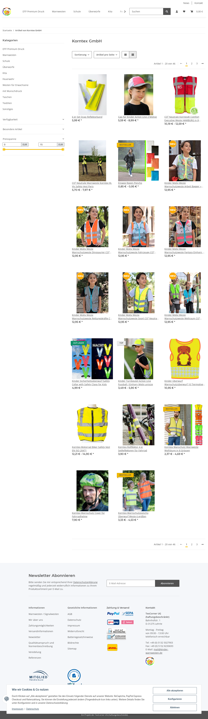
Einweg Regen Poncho (130, 183)
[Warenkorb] (196, 11)
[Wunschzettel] (184, 11)
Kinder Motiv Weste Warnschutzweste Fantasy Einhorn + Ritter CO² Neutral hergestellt (184, 250)
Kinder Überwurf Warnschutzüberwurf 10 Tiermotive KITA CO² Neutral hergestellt (183, 382)
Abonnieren (167, 583)
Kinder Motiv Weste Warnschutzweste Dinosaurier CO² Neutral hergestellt (91, 250)
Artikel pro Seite (105, 54)
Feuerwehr (8, 79)
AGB (70, 614)
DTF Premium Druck (13, 49)
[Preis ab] (12, 144)
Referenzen (35, 657)
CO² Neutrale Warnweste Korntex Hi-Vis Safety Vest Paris (92, 184)
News (186, 3)
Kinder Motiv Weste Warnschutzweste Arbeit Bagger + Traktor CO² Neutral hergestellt (182, 184)
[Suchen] (146, 11)
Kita (5, 73)
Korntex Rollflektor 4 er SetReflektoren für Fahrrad (132, 448)
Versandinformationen (41, 631)
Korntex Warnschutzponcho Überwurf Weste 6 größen (133, 514)
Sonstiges (8, 109)
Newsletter (34, 637)
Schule (6, 61)
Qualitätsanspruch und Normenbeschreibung (41, 644)
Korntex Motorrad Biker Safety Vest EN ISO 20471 (91, 448)
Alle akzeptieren (175, 690)
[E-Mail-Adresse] (131, 583)
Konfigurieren (175, 699)
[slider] (4, 149)
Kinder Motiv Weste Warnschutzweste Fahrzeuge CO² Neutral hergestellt (136, 250)
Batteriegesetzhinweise (80, 637)
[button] (176, 11)
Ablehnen (175, 707)
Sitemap (72, 648)
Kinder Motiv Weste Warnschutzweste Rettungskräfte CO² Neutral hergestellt (92, 316)
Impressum (74, 625)
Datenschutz (74, 619)
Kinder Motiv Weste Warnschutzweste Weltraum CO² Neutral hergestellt (182, 316)
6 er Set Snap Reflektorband (87, 116)
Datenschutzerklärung (85, 582)
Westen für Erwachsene (15, 85)
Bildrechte (73, 642)
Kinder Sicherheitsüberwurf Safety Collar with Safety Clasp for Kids (91, 382)
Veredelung (35, 652)
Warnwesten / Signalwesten (44, 614)
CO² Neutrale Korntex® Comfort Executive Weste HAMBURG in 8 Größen (181, 118)
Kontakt (199, 3)
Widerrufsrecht (76, 631)
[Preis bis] (48, 144)
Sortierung (80, 54)
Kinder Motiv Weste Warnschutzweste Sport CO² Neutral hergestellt (138, 316)
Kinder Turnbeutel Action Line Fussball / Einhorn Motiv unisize (135, 382)
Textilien (7, 103)
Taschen (7, 97)
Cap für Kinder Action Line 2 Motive (137, 116)
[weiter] (202, 63)
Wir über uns (36, 619)
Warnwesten (9, 55)
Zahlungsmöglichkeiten (41, 625)
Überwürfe (8, 67)
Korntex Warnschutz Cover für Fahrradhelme (88, 514)
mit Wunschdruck (12, 91)
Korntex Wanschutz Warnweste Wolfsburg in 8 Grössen (181, 448)
